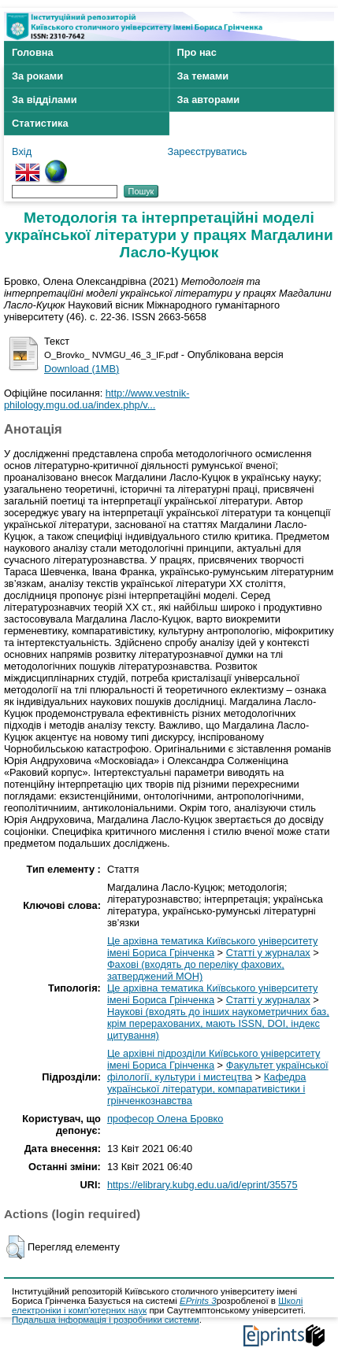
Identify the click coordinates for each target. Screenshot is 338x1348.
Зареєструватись (207, 151)
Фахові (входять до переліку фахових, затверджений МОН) (195, 970)
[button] (15, 1247)
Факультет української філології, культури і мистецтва (218, 1071)
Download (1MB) (81, 369)
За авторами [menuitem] (208, 99)
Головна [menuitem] (33, 52)
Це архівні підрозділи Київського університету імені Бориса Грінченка (213, 1059)
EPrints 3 (198, 1301)
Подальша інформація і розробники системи (105, 1319)
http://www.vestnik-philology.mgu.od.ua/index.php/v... (96, 399)
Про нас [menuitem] (197, 52)
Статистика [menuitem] (40, 123)
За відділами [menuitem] (44, 99)
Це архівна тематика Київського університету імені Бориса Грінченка (212, 946)
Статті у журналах (268, 952)
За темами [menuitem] (203, 76)
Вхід (22, 151)
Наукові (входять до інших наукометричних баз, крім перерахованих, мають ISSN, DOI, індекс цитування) (218, 1023)
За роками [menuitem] (37, 76)
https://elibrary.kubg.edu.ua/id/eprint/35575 (202, 1185)
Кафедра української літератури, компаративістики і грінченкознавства (206, 1088)
